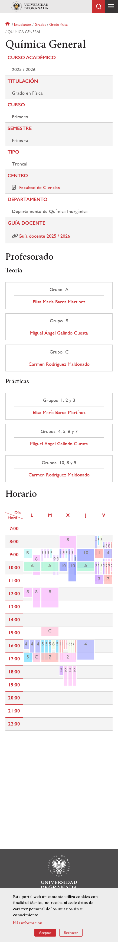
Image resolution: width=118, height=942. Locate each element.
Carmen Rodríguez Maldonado (59, 364)
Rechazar (71, 932)
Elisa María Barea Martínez (59, 301)
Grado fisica (58, 24)
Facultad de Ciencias (39, 187)
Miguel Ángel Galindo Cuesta (59, 333)
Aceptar (45, 932)
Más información (27, 922)
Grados (40, 24)
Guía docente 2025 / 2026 (44, 236)
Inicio (8, 24)
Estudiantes (22, 24)
